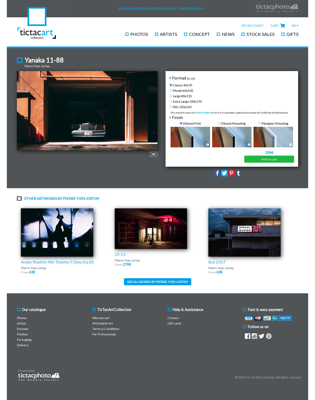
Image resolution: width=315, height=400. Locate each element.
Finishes (22, 334)
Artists (168, 34)
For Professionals (104, 334)
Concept (199, 34)
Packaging (24, 339)
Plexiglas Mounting (273, 123)
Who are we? (101, 318)
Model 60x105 (181, 90)
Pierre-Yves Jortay (37, 66)
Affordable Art (102, 323)
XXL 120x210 (180, 107)
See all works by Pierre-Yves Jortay (157, 282)
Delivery (23, 345)
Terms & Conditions (105, 329)
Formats (22, 329)
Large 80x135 (181, 96)
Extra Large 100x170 (186, 101)
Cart (274, 25)
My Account (252, 25)
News (228, 34)
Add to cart (269, 159)
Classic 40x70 (181, 85)
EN (295, 25)
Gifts (292, 34)
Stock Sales (260, 34)
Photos (139, 34)
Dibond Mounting (232, 123)
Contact (173, 318)
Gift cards (174, 323)
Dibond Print (190, 123)
